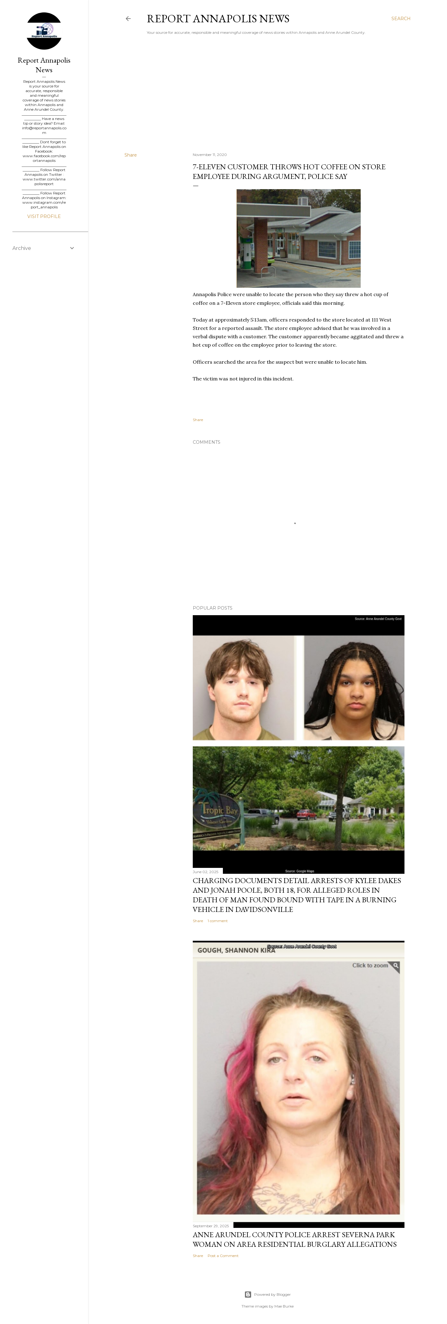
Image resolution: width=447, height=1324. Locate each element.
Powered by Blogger (267, 1294)
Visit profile (44, 216)
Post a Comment (223, 1255)
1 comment (218, 920)
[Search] (401, 18)
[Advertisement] (267, 93)
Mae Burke (284, 1306)
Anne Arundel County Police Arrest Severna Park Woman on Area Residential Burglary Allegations (295, 1239)
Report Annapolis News (218, 18)
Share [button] (130, 155)
